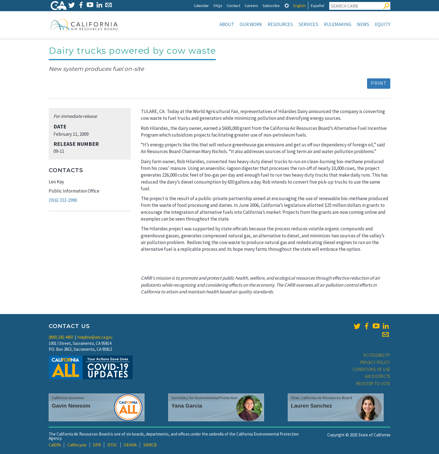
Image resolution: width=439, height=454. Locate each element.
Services (308, 24)
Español (317, 5)
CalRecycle (77, 445)
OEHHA (130, 445)
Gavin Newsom (71, 406)
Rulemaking (337, 24)
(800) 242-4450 (61, 337)
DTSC (112, 445)
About (227, 24)
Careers (251, 5)
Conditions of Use (371, 369)
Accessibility (376, 355)
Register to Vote (373, 383)
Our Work (251, 24)
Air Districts (377, 376)
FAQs (217, 5)
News (363, 24)
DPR (97, 445)
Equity (382, 24)
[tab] (286, 5)
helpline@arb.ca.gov (95, 337)
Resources (280, 24)
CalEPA (55, 445)
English (299, 5)
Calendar (201, 5)
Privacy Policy (375, 362)
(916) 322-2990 (63, 200)
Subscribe (271, 5)
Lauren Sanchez (311, 406)
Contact (233, 5)
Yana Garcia (186, 406)
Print (379, 83)
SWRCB (150, 445)
